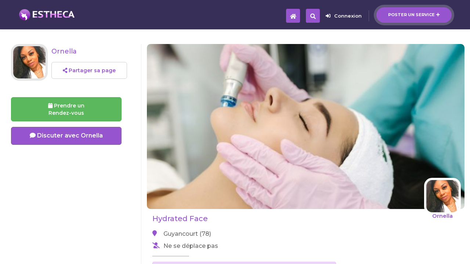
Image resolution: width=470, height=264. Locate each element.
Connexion (344, 16)
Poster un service (414, 14)
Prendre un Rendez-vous (66, 109)
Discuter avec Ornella (66, 135)
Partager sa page (89, 70)
